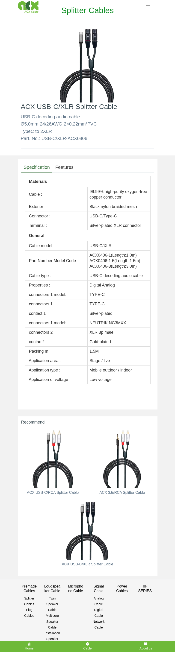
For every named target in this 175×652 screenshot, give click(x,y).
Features (64, 167)
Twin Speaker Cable (52, 604)
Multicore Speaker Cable (52, 621)
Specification (37, 167)
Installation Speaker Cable (52, 638)
